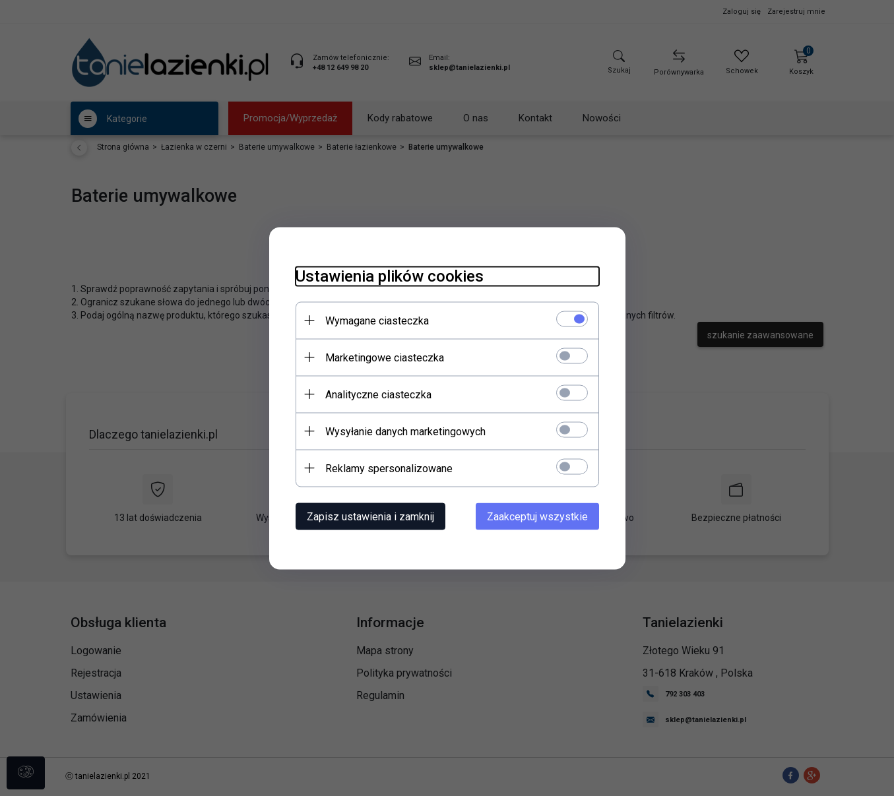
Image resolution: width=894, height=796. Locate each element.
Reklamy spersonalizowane (389, 468)
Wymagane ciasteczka (377, 320)
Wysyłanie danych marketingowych (405, 431)
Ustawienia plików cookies (390, 275)
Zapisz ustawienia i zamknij (370, 516)
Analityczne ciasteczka (378, 394)
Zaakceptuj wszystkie (537, 516)
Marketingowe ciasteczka (384, 357)
